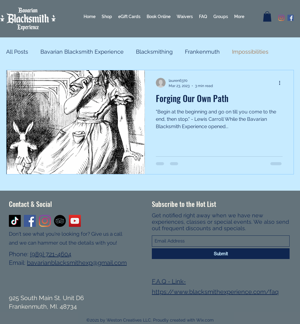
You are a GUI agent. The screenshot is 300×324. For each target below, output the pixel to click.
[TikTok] (15, 221)
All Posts (17, 51)
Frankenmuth (202, 51)
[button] (267, 16)
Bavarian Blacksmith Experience (82, 51)
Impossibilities (250, 51)
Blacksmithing (154, 51)
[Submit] (221, 253)
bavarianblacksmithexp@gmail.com (77, 262)
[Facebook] (290, 18)
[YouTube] (75, 221)
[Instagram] (281, 18)
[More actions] (281, 82)
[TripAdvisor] (60, 221)
